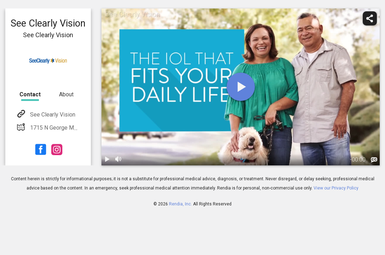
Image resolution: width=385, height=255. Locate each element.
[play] (241, 87)
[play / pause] (107, 159)
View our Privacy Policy (336, 188)
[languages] (374, 160)
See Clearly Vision (52, 114)
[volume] (118, 159)
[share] (370, 18)
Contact (30, 94)
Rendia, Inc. (180, 204)
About (66, 94)
